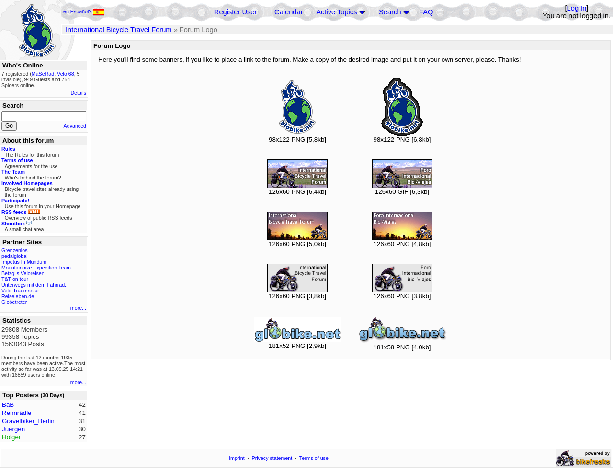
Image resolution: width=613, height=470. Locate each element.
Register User (235, 12)
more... (78, 308)
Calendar (288, 12)
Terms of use (314, 458)
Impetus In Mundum (23, 262)
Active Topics (336, 12)
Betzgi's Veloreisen (23, 273)
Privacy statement (272, 458)
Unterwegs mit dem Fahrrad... (35, 285)
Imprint (237, 458)
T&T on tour (14, 279)
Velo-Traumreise (20, 290)
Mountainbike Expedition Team (36, 267)
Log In (577, 8)
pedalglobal (14, 256)
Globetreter (14, 302)
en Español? (83, 11)
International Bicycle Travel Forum (119, 30)
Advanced (75, 126)
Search (390, 12)
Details (78, 93)
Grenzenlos (14, 250)
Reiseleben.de (17, 296)
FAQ (426, 12)
